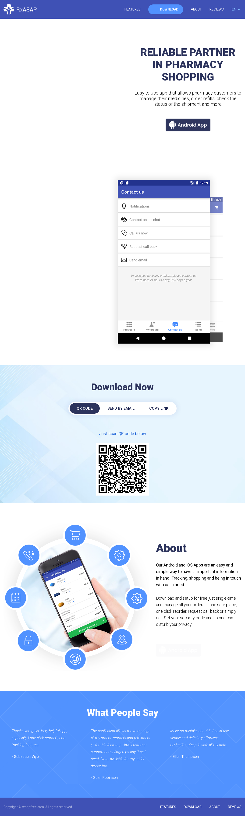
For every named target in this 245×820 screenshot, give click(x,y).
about (196, 9)
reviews (216, 9)
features (132, 9)
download (169, 9)
